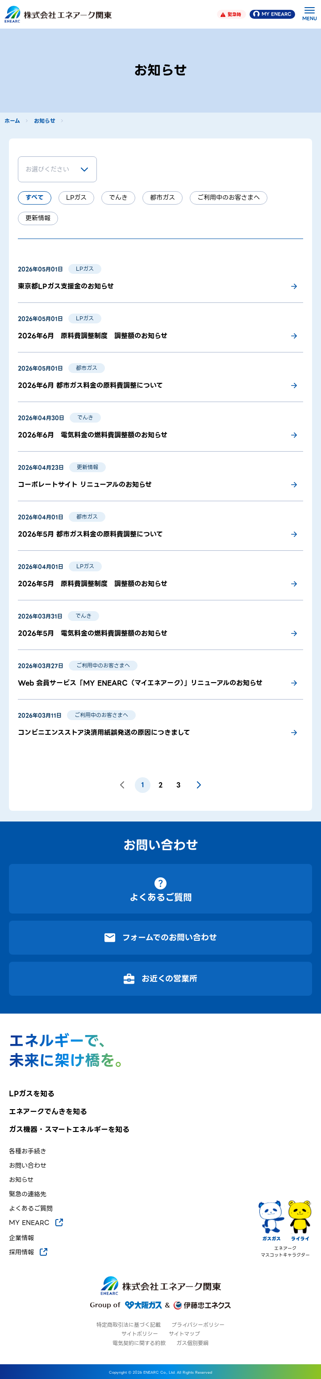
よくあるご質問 (31, 1208)
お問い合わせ (27, 1165)
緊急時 (231, 14)
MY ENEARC (272, 14)
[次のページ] (198, 785)
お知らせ (44, 121)
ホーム (12, 121)
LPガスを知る (31, 1094)
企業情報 (21, 1238)
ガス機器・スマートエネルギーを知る (69, 1129)
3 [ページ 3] (178, 785)
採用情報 (29, 1252)
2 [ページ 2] (160, 785)
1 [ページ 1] (142, 785)
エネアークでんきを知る (48, 1112)
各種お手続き (27, 1151)
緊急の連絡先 (27, 1194)
